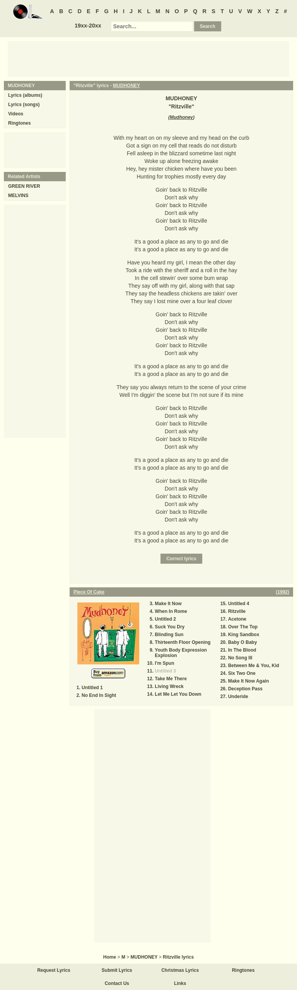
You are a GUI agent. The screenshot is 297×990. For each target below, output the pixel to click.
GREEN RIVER (24, 186)
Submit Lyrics (117, 970)
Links (180, 983)
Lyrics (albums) (25, 95)
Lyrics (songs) (24, 104)
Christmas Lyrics (180, 970)
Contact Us (117, 983)
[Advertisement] (148, 58)
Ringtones (19, 123)
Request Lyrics (53, 970)
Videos (15, 114)
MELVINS (18, 195)
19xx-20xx (88, 25)
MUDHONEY (126, 85)
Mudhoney (181, 117)
